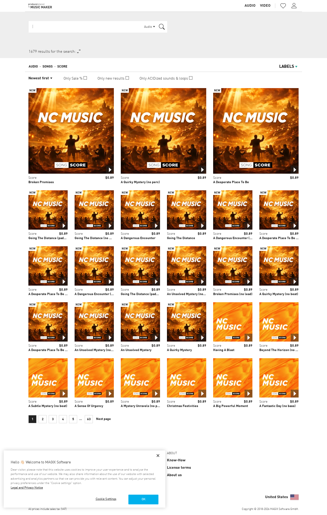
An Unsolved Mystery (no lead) (189, 294)
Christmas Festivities (182, 406)
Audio (250, 6)
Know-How (176, 460)
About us (174, 475)
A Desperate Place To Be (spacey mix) (286, 238)
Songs (47, 66)
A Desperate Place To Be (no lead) (53, 350)
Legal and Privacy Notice (27, 487)
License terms (179, 468)
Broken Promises (41, 182)
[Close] (158, 455)
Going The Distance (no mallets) (98, 238)
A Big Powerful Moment (230, 406)
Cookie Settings (106, 499)
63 (89, 419)
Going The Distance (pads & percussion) (57, 238)
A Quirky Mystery (179, 350)
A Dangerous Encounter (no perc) (237, 238)
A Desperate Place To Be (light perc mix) (58, 294)
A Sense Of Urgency (89, 406)
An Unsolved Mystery (136, 350)
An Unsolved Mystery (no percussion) (102, 350)
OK (143, 499)
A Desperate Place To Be (231, 182)
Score (62, 66)
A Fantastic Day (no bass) (277, 406)
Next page (103, 419)
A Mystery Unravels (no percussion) (147, 406)
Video (265, 6)
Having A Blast (223, 350)
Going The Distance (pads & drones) (147, 294)
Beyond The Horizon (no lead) (281, 350)
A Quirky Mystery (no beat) (278, 294)
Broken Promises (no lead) (232, 294)
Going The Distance (181, 238)
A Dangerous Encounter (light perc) (101, 294)
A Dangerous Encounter (138, 238)
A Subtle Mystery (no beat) (47, 406)
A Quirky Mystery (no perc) (140, 182)
